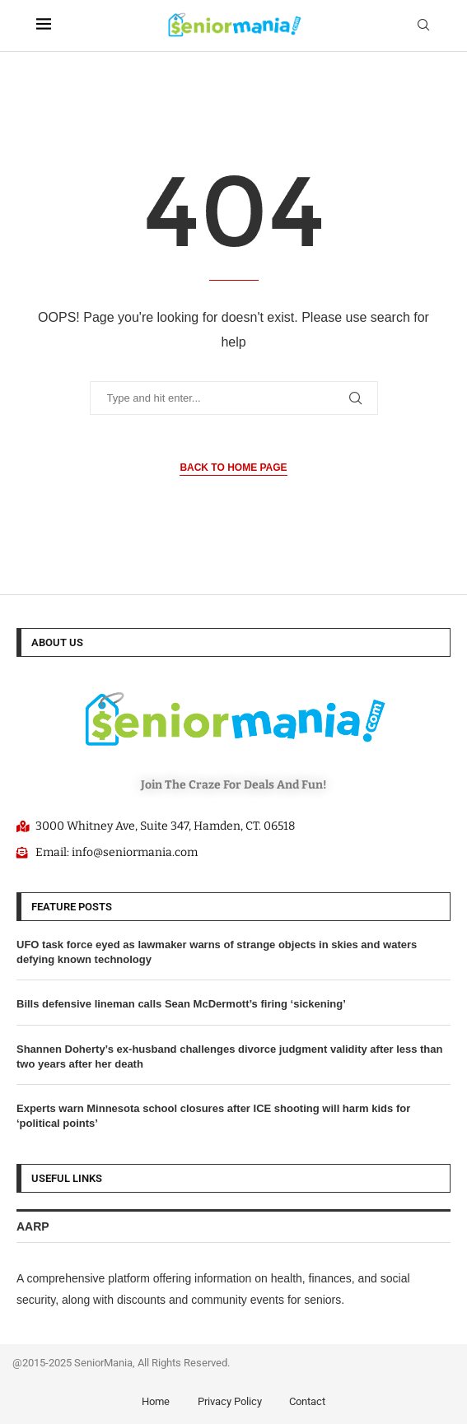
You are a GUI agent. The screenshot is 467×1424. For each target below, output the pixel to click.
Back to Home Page (233, 467)
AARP (32, 1226)
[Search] (423, 25)
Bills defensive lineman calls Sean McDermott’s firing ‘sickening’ (181, 1004)
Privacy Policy (230, 1401)
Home (156, 1401)
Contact (307, 1401)
